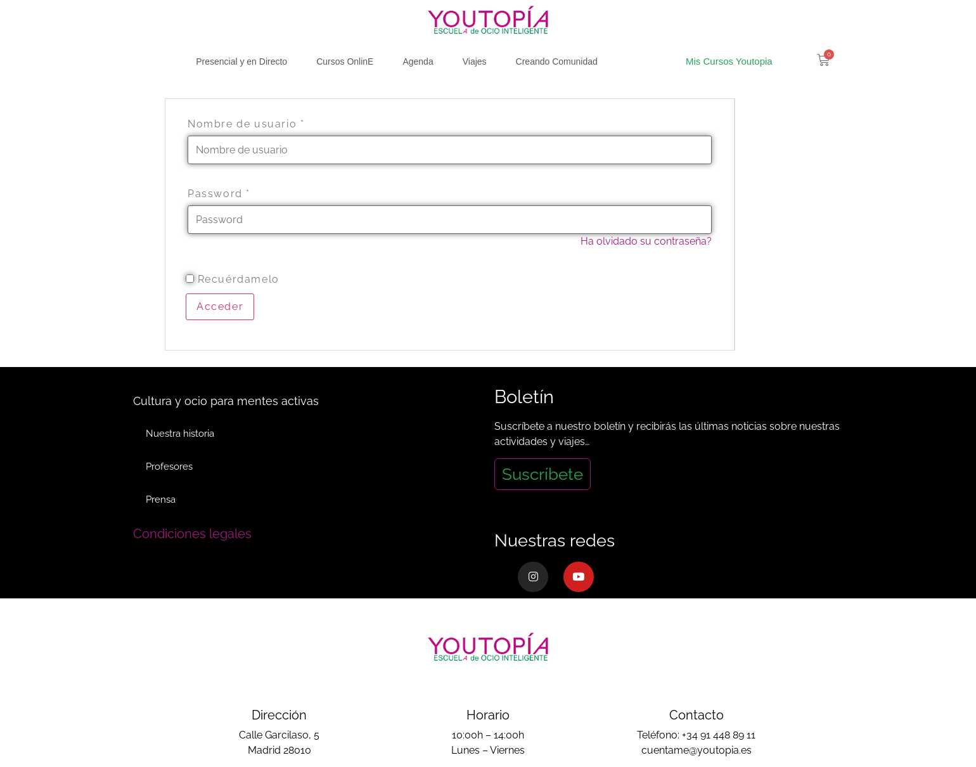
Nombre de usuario (246, 124)
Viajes (475, 61)
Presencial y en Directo (241, 61)
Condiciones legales (192, 533)
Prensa (161, 499)
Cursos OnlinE (344, 61)
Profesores (169, 466)
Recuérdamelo (232, 279)
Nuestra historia (180, 433)
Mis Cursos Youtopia (729, 61)
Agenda (417, 61)
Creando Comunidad (557, 61)
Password (219, 194)
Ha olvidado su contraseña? (646, 241)
